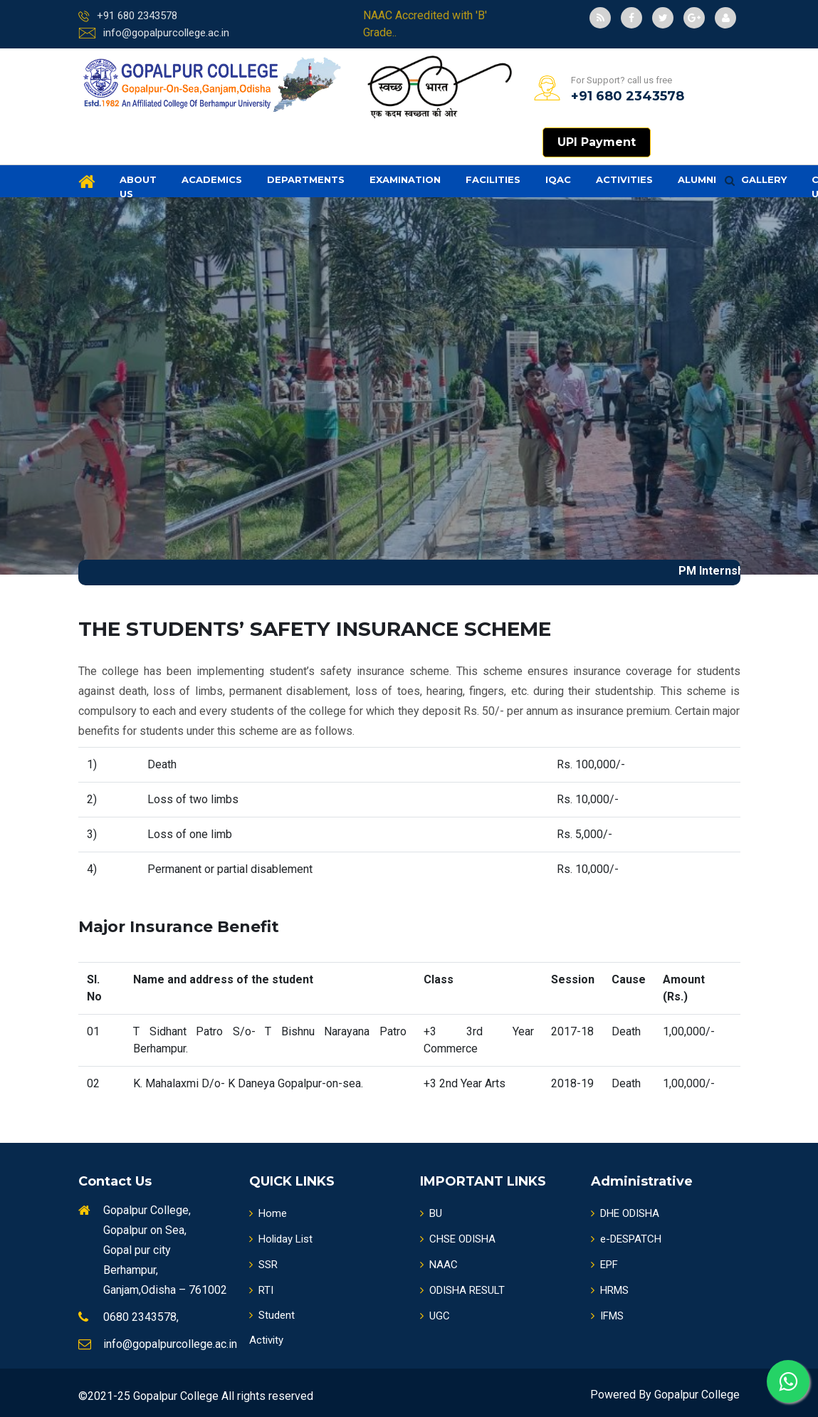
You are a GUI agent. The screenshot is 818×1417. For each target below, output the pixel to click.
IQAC (558, 179)
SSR (263, 1264)
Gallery (764, 179)
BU (431, 1213)
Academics (212, 179)
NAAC (439, 1264)
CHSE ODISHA (457, 1239)
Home (268, 1213)
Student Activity (272, 1328)
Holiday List (281, 1239)
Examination (405, 179)
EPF (604, 1264)
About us (138, 186)
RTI (261, 1290)
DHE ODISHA (625, 1213)
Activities (624, 179)
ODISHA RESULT (462, 1290)
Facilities (493, 179)
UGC (435, 1315)
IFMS (607, 1315)
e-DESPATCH (626, 1239)
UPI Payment (596, 142)
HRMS (610, 1290)
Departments (306, 179)
